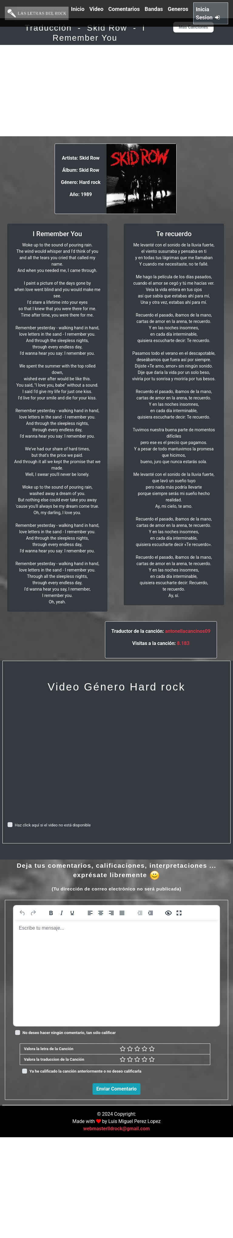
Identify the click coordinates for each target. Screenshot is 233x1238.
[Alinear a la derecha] (111, 913)
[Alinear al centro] (101, 913)
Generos (178, 9)
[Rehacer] (33, 913)
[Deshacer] (22, 913)
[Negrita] (51, 913)
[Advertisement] (116, 90)
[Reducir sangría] (140, 913)
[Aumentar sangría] (150, 913)
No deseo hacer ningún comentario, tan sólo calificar (69, 1032)
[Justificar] (122, 913)
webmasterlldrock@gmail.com (116, 1229)
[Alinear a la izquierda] (90, 913)
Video (96, 9)
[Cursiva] (61, 913)
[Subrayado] (72, 913)
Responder (212, 1197)
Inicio (77, 9)
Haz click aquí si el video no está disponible (53, 825)
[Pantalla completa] (179, 913)
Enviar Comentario (116, 1089)
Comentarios (124, 9)
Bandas (154, 9)
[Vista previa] (168, 913)
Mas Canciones (193, 27)
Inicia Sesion (208, 13)
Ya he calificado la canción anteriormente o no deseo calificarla (85, 1071)
